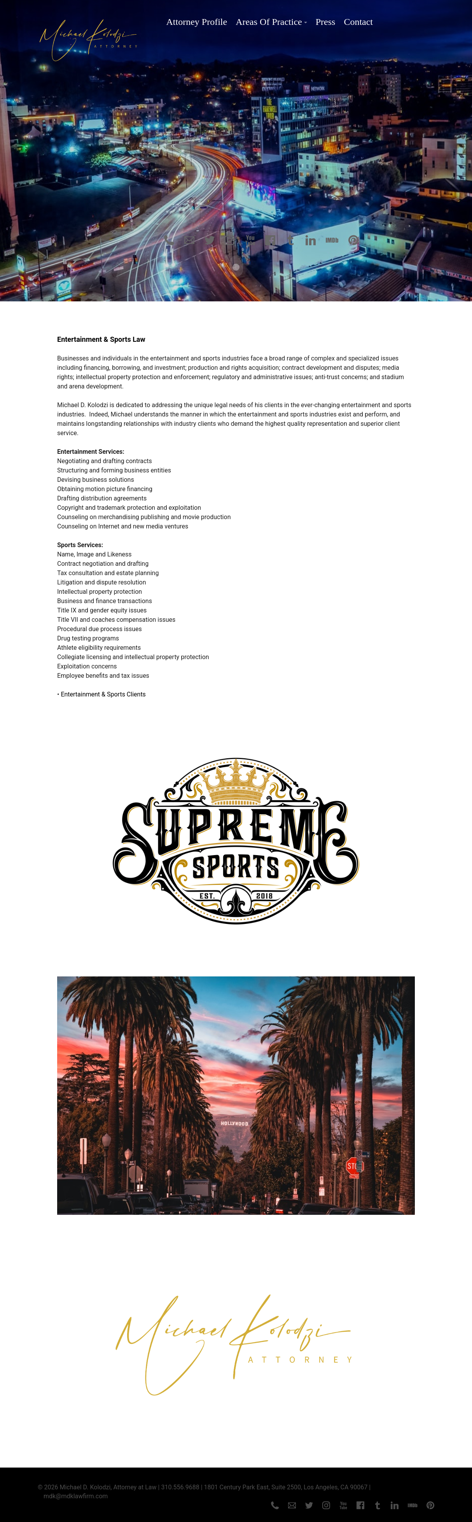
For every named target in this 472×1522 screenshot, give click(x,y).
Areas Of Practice (269, 22)
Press (326, 22)
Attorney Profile (196, 22)
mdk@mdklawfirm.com (76, 1495)
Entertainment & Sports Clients (103, 693)
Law (139, 338)
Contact (358, 22)
